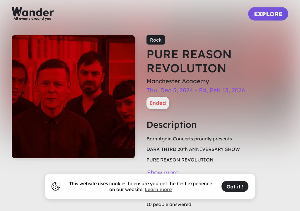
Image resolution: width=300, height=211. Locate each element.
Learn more (158, 189)
